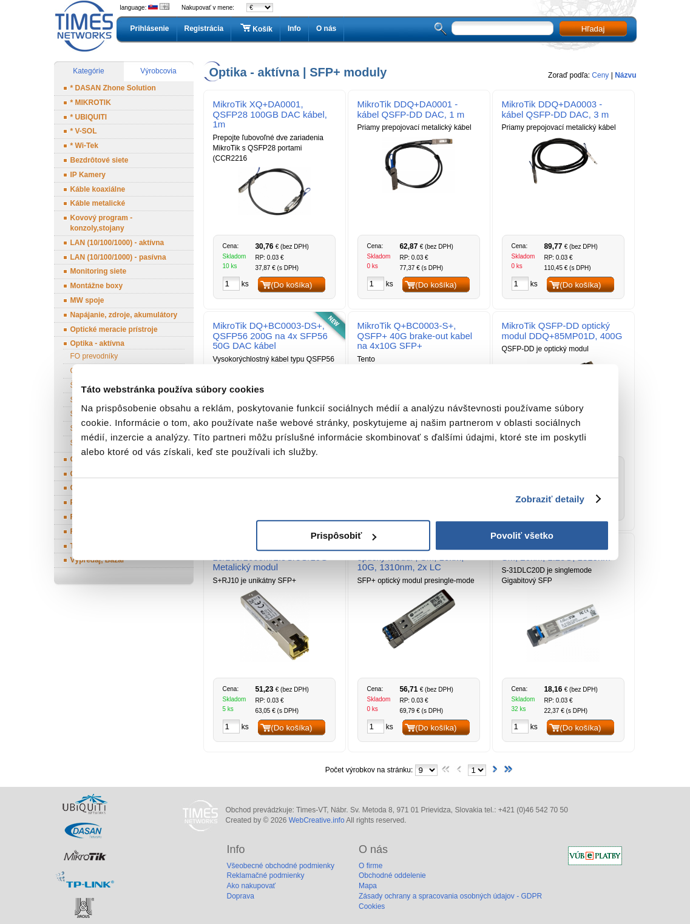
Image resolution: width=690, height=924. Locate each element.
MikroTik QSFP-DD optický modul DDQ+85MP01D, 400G (562, 330)
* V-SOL (83, 131)
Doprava (240, 896)
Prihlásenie (149, 28)
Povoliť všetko (521, 535)
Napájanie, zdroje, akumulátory (124, 315)
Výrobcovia (158, 71)
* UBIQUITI (88, 117)
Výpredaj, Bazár (97, 560)
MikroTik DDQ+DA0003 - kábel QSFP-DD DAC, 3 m (555, 109)
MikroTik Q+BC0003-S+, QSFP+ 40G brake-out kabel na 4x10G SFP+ (415, 335)
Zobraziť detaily (549, 499)
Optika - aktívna (97, 343)
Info (294, 28)
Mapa (368, 886)
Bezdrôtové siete (99, 160)
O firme (370, 866)
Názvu (625, 75)
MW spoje (87, 300)
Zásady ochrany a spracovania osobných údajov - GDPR (450, 896)
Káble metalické (98, 203)
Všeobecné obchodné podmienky (280, 866)
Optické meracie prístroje (114, 329)
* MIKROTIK (90, 102)
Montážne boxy (96, 286)
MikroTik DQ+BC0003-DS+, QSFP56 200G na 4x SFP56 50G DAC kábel (270, 335)
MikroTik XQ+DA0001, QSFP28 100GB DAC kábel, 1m (270, 114)
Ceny (600, 75)
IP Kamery (88, 174)
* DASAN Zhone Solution (113, 88)
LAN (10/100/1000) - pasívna (118, 257)
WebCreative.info (317, 820)
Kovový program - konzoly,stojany (101, 223)
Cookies (372, 906)
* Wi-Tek (84, 145)
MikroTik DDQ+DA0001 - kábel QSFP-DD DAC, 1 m (411, 109)
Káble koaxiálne (98, 189)
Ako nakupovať (251, 886)
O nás (326, 28)
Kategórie (88, 71)
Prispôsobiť (344, 535)
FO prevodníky (94, 356)
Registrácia (204, 28)
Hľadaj (593, 28)
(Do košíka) (291, 284)
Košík (255, 28)
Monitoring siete (98, 271)
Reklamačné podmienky (266, 875)
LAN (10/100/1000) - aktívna (117, 242)
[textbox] (502, 28)
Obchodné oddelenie (392, 875)
